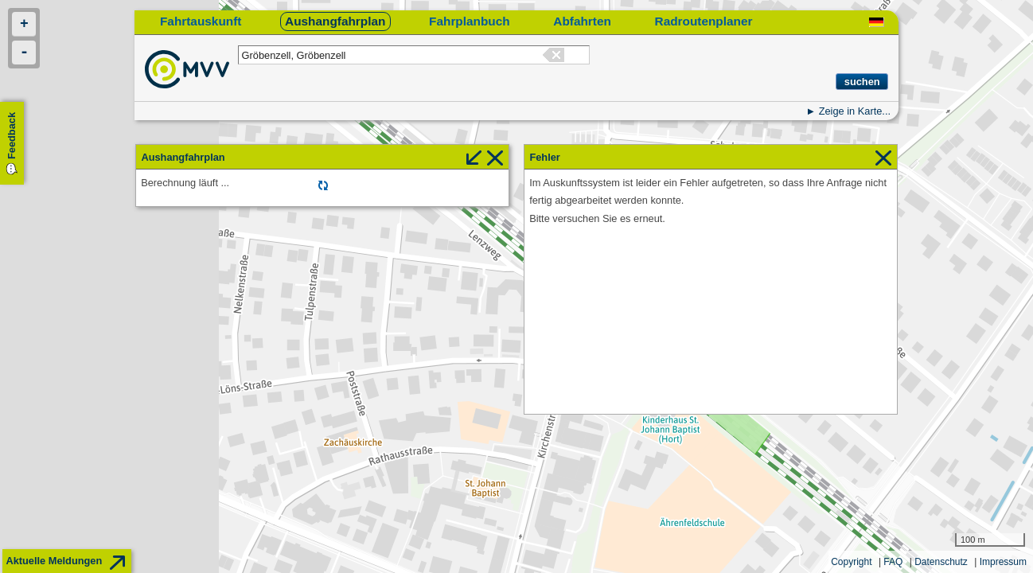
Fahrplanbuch (469, 21)
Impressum (1003, 561)
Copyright (851, 561)
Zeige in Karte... (855, 111)
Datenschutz (941, 561)
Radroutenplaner (704, 21)
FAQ (892, 561)
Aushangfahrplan (335, 21)
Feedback (12, 135)
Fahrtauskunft (200, 21)
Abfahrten (582, 21)
